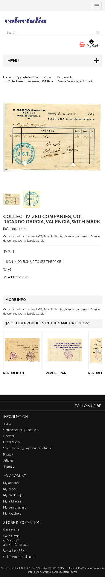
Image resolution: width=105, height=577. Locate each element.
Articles (8, 460)
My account (11, 483)
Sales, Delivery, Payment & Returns (27, 448)
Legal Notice (12, 442)
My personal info (15, 507)
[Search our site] (48, 32)
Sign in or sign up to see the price (33, 261)
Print (8, 251)
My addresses (13, 501)
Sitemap (8, 466)
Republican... (14, 373)
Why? (7, 269)
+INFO (7, 424)
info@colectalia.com (21, 556)
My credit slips (13, 495)
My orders (10, 489)
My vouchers (12, 513)
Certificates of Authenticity (21, 430)
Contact (8, 436)
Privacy (8, 454)
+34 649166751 (16, 550)
